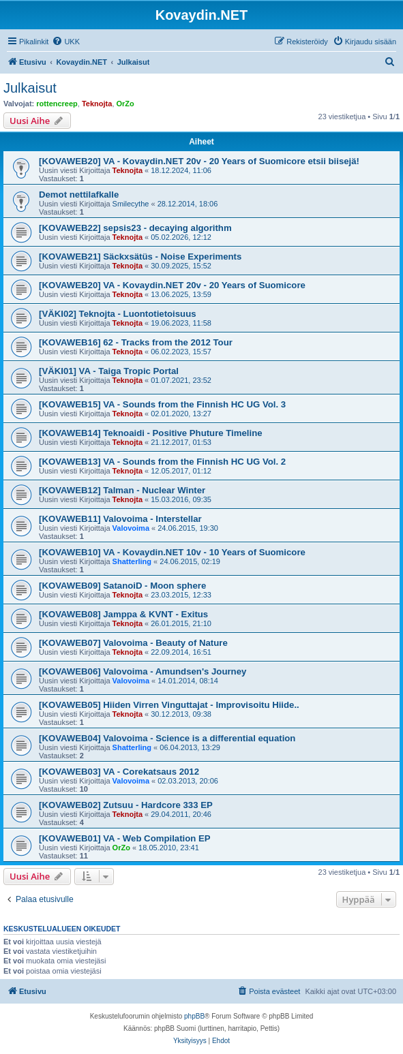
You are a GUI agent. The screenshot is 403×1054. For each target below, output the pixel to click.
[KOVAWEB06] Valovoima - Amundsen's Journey (142, 671)
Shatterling (132, 561)
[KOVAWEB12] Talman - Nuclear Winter (122, 490)
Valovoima (131, 528)
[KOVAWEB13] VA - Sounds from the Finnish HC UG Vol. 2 (162, 461)
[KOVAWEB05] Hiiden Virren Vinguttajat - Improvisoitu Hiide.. (169, 705)
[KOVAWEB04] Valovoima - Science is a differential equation (167, 738)
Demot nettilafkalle (79, 194)
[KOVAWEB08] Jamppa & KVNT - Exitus (123, 614)
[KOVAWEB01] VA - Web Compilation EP (125, 838)
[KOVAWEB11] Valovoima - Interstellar (120, 519)
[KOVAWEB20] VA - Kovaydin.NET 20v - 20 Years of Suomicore (172, 285)
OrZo (125, 103)
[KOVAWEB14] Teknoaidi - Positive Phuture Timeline (151, 433)
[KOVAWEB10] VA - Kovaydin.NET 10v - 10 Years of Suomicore (172, 552)
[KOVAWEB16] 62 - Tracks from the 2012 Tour (136, 342)
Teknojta (97, 103)
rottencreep (57, 103)
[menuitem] (66, 41)
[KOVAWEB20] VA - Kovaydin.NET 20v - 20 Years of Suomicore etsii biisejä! (199, 161)
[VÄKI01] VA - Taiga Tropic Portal (109, 371)
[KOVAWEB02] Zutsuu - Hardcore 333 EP (126, 805)
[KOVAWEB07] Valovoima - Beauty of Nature (133, 643)
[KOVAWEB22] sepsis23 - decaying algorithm (135, 228)
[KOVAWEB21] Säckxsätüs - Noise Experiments (140, 256)
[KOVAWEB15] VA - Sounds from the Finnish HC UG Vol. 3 (162, 404)
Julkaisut (30, 87)
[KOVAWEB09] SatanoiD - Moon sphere (122, 585)
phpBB (194, 1016)
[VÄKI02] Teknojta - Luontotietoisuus (117, 314)
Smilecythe (131, 204)
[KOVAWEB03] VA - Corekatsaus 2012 (119, 771)
